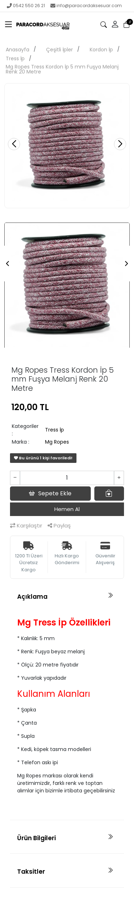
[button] (115, 25)
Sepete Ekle (50, 493)
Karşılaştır (26, 525)
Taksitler (31, 871)
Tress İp (15, 58)
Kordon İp (101, 49)
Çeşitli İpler (59, 49)
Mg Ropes (57, 441)
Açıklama (32, 596)
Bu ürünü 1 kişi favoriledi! (43, 458)
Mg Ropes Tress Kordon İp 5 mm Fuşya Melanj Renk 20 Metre (62, 69)
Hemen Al (67, 509)
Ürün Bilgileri (36, 838)
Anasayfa (17, 49)
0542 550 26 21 (26, 5)
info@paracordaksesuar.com (86, 5)
